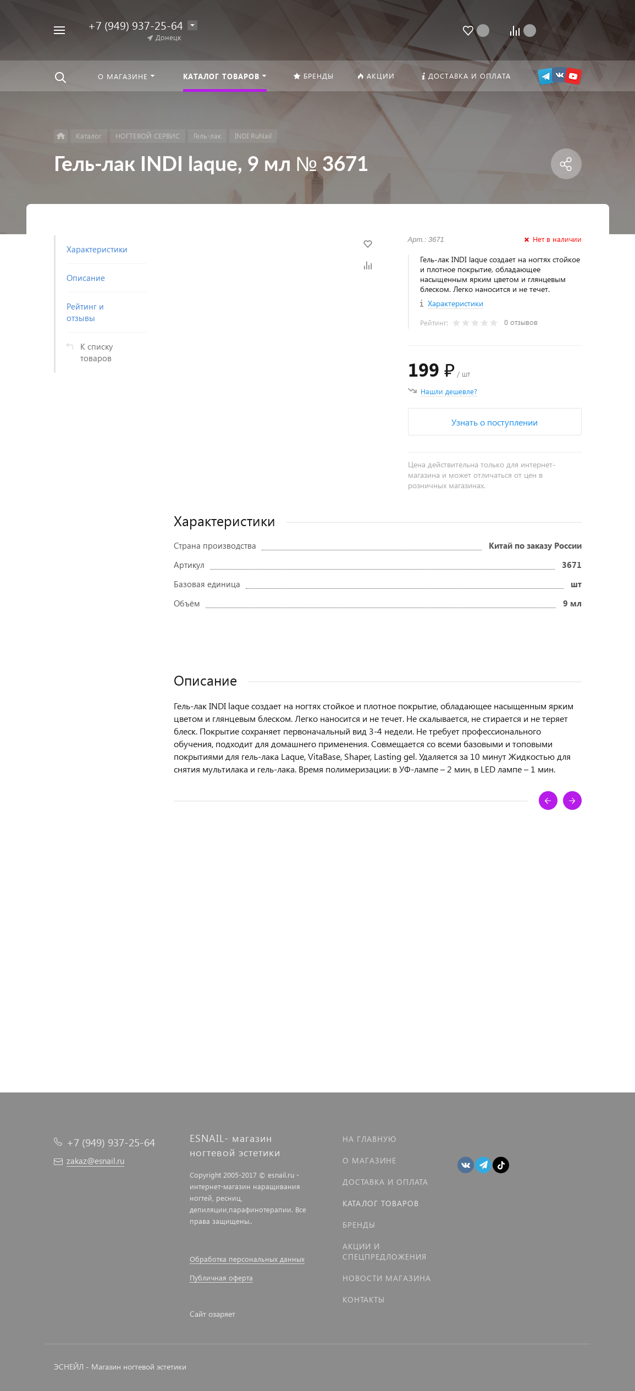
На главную (369, 1139)
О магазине (369, 1160)
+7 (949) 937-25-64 (135, 24)
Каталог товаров (381, 1203)
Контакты (364, 1299)
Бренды (359, 1224)
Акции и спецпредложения (385, 1251)
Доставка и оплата (385, 1182)
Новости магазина (387, 1278)
